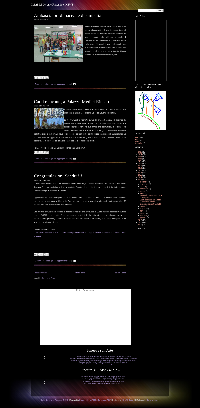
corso (138, 138)
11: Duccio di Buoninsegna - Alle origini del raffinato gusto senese (103, 376)
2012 (140, 220)
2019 (140, 166)
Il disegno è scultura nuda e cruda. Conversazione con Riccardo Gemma (103, 362)
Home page (80, 273)
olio (137, 139)
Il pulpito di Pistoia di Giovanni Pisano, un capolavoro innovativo (103, 364)
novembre (144, 184)
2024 (140, 154)
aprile (142, 211)
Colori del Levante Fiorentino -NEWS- (52, 4)
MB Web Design (128, 400)
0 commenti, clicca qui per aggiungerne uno (53, 84)
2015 (140, 175)
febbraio (143, 215)
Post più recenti (40, 273)
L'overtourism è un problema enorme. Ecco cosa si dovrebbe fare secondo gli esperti (103, 356)
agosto (142, 191)
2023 (140, 156)
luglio (142, 193)
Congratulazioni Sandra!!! (58, 175)
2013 (140, 179)
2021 (140, 161)
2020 (140, 163)
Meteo (79, 290)
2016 (140, 173)
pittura (138, 141)
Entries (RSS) (91, 400)
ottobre (143, 186)
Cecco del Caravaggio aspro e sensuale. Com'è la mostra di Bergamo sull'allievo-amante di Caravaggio (103, 358)
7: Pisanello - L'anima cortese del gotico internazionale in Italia (103, 381)
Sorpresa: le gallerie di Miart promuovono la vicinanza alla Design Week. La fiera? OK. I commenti (103, 360)
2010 (140, 225)
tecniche (139, 143)
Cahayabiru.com (153, 400)
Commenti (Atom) (49, 278)
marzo (142, 213)
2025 (140, 152)
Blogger (82, 400)
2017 (140, 170)
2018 (140, 168)
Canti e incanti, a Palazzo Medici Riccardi (73, 101)
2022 (140, 159)
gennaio (143, 218)
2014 (140, 177)
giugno (142, 206)
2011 (140, 222)
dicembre (143, 182)
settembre (144, 189)
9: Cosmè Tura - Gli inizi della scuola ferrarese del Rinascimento (103, 378)
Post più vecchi (120, 273)
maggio (143, 209)
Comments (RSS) (104, 400)
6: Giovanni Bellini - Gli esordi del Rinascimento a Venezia (103, 383)
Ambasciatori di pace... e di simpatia (67, 15)
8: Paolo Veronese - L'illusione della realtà (103, 380)
